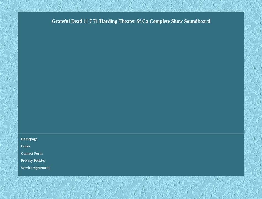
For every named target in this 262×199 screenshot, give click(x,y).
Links (25, 146)
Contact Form (32, 153)
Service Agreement (35, 168)
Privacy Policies (33, 160)
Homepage (29, 139)
